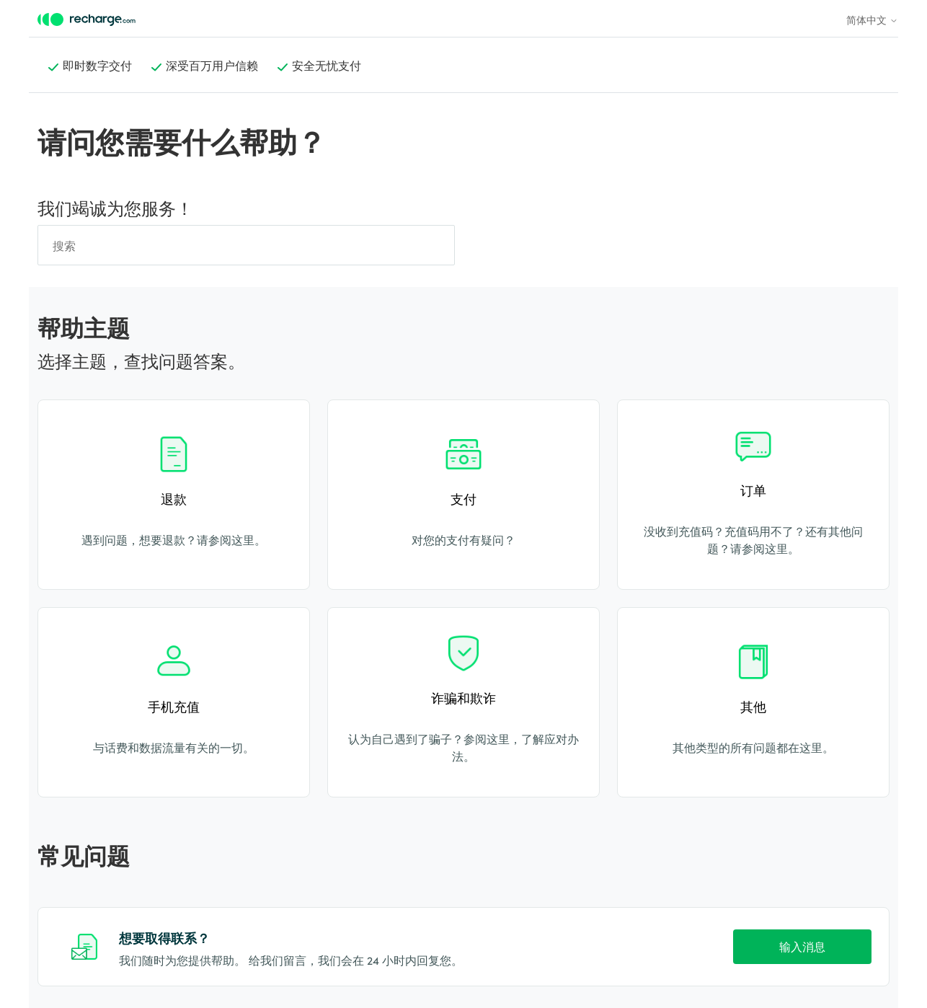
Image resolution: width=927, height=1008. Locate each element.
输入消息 (802, 946)
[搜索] (246, 245)
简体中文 (872, 19)
